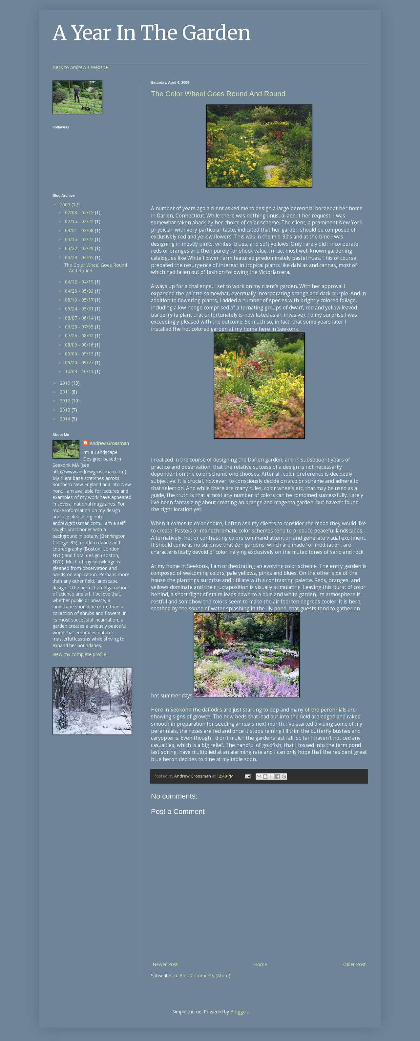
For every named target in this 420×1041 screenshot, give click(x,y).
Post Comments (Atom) (204, 975)
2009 (66, 204)
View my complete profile (79, 654)
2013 (66, 410)
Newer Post (165, 964)
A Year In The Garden (151, 32)
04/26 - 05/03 (80, 291)
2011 (66, 392)
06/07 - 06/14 (80, 318)
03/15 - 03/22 (80, 239)
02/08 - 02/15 (80, 212)
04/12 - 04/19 (80, 282)
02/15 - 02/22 (80, 221)
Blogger (238, 1011)
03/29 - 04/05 (80, 257)
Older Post (354, 964)
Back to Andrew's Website (80, 67)
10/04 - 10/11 (80, 371)
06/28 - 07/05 (80, 327)
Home (260, 964)
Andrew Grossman (109, 443)
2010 (66, 383)
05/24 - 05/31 (80, 309)
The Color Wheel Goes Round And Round (218, 94)
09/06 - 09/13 (80, 354)
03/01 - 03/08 (80, 230)
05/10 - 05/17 (80, 300)
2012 (66, 400)
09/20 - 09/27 (80, 362)
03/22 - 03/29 (80, 248)
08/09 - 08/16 (80, 345)
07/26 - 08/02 (80, 335)
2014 (66, 419)
